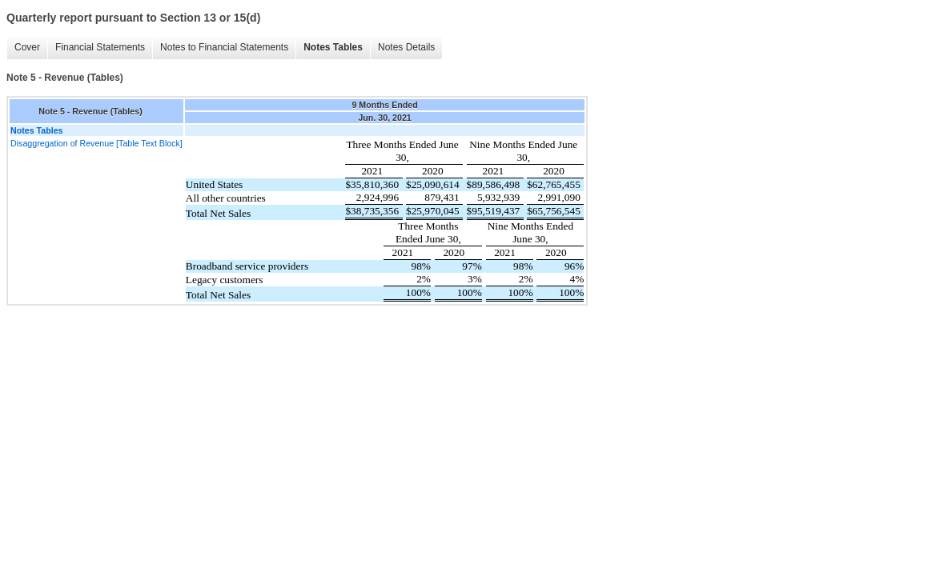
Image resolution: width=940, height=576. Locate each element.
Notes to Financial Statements (224, 47)
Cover (27, 47)
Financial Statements (100, 47)
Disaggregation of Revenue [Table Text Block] (96, 143)
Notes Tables (333, 47)
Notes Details (406, 47)
